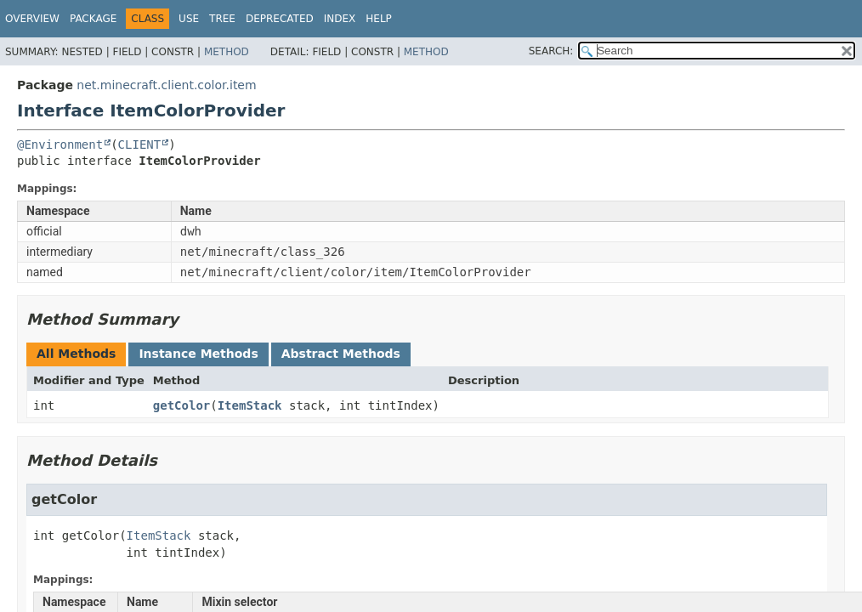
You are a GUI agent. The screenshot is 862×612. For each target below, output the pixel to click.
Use (189, 19)
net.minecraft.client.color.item (166, 85)
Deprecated (280, 19)
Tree (222, 19)
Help (379, 19)
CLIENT (140, 144)
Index (340, 19)
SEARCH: (551, 51)
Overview (32, 19)
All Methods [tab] (76, 353)
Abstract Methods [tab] (340, 353)
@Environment (60, 144)
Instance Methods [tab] (198, 353)
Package (93, 19)
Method (226, 52)
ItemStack (250, 405)
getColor (181, 405)
